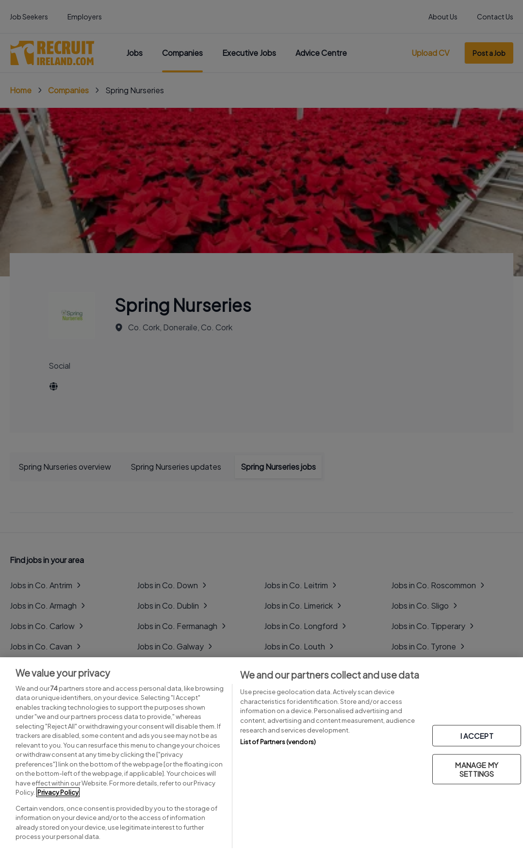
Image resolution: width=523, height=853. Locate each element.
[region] (261, 755)
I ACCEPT (476, 735)
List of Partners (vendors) (278, 742)
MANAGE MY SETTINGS (476, 769)
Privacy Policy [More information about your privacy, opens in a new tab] (58, 792)
